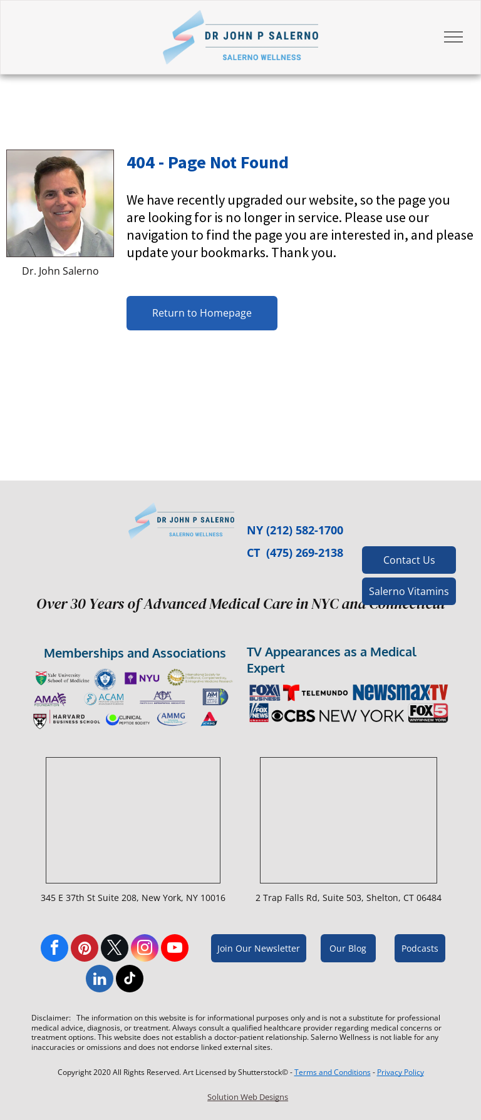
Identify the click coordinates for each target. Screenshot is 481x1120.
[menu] (453, 37)
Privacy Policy (400, 1072)
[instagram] (144, 949)
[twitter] (114, 949)
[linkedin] (99, 980)
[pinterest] (84, 949)
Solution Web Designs (247, 1096)
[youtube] (175, 949)
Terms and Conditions (332, 1072)
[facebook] (54, 949)
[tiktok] (129, 980)
